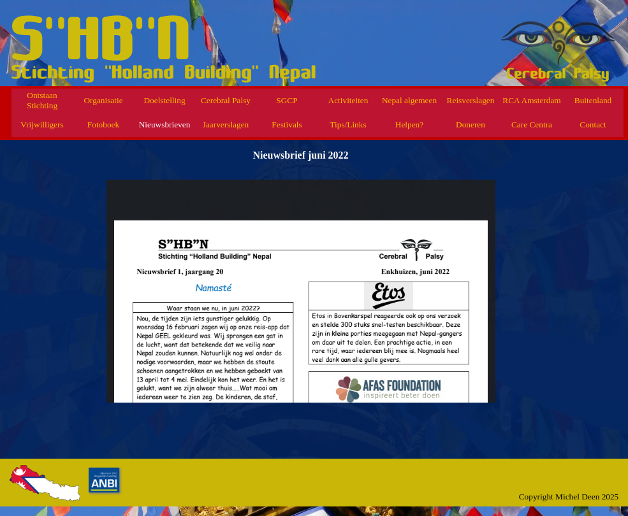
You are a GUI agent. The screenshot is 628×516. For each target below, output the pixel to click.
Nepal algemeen (409, 100)
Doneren (470, 124)
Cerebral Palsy (226, 100)
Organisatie (103, 100)
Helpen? (409, 124)
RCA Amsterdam (531, 100)
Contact (593, 124)
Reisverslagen (471, 100)
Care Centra (531, 124)
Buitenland (593, 100)
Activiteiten (348, 100)
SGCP (286, 100)
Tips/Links (348, 124)
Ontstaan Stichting (42, 100)
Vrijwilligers (41, 124)
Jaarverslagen (226, 124)
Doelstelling (164, 100)
